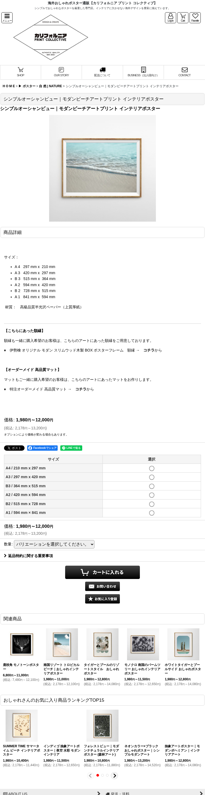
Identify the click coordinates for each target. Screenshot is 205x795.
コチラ (149, 350)
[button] (7, 17)
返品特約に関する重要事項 (28, 556)
